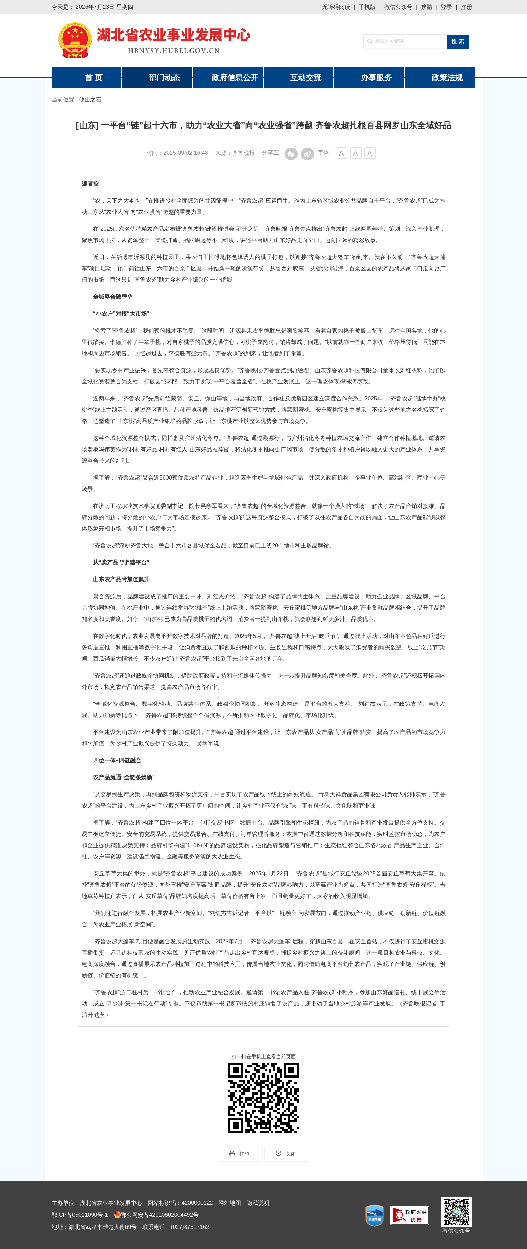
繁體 (426, 7)
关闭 (286, 1153)
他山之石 (90, 99)
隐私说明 (258, 1203)
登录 (446, 7)
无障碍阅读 (336, 7)
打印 (240, 1153)
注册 (466, 7)
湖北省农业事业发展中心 (158, 40)
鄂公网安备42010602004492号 (160, 1215)
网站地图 (229, 1203)
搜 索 (457, 42)
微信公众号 (398, 7)
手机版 (367, 7)
